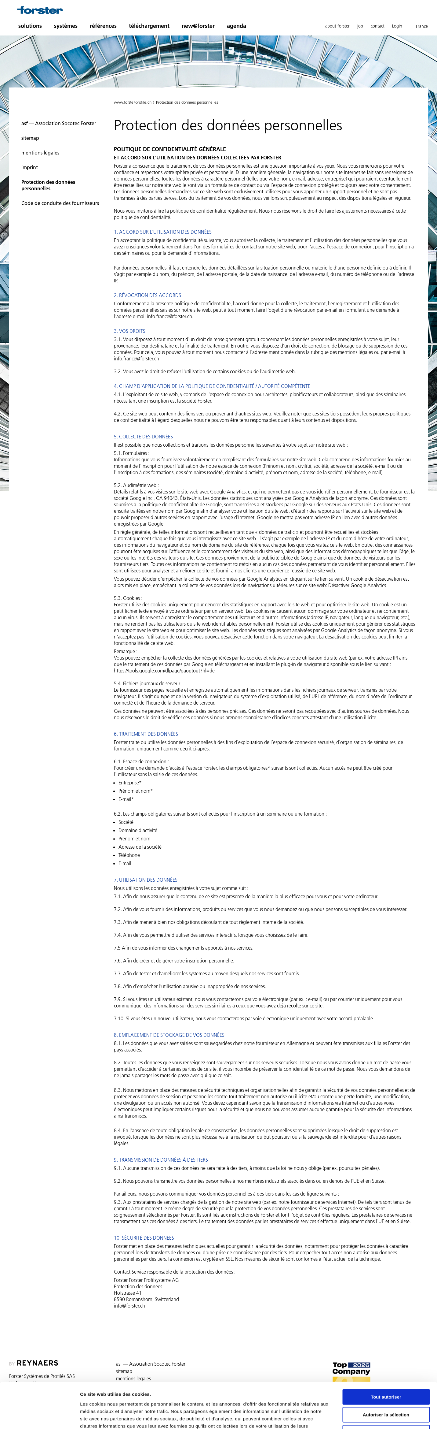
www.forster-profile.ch (132, 102)
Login (397, 26)
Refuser (386, 1390)
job (360, 26)
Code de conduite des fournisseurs (60, 203)
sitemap (30, 138)
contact (377, 26)
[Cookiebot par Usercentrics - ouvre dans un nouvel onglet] (39, 1417)
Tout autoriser (386, 1354)
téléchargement (149, 25)
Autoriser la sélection (386, 1372)
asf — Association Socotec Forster (58, 123)
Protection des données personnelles (48, 185)
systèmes (66, 25)
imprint (29, 167)
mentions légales (40, 153)
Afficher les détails (336, 1417)
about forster (337, 26)
